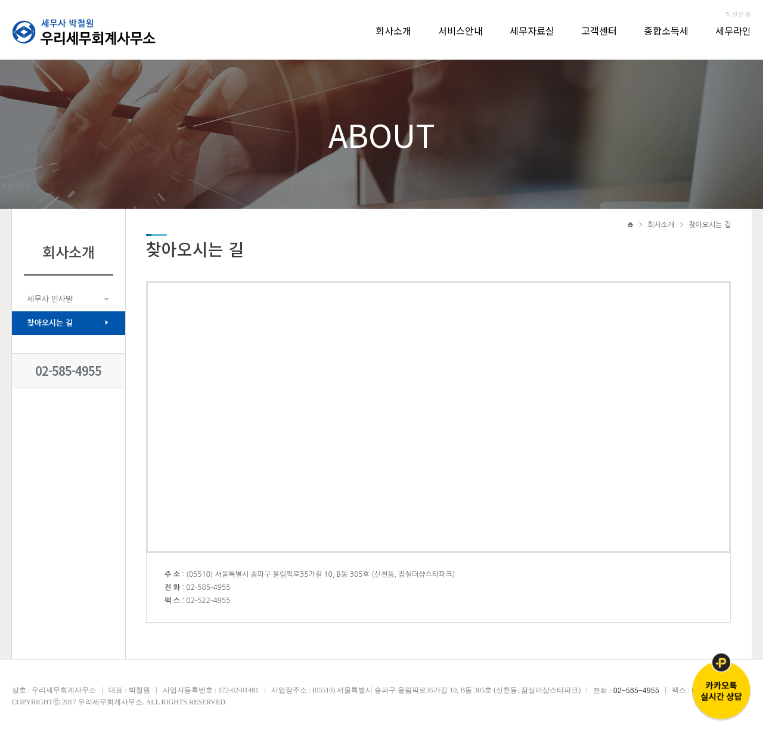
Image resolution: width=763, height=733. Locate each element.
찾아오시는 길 (50, 323)
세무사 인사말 (50, 299)
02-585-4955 (68, 370)
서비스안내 (460, 30)
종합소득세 (666, 30)
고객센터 (599, 30)
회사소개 (393, 30)
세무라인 (733, 30)
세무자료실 (532, 30)
